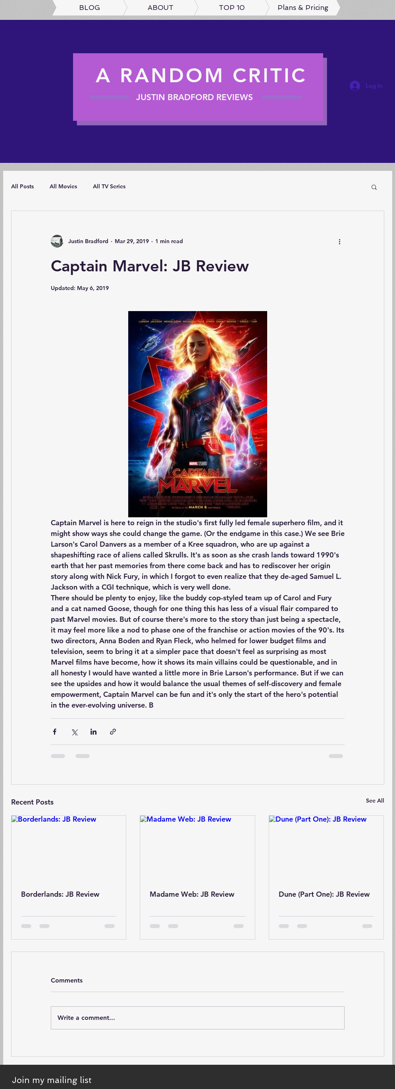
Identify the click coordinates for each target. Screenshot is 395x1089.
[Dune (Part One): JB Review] (326, 848)
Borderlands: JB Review (60, 894)
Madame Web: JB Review (192, 894)
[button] (374, 187)
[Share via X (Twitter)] (74, 731)
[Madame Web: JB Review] (197, 848)
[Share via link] (113, 731)
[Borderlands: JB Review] (69, 848)
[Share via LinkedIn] (93, 731)
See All (375, 800)
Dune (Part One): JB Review (324, 894)
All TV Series (109, 186)
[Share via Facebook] (54, 731)
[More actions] (340, 241)
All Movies (63, 186)
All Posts (22, 186)
